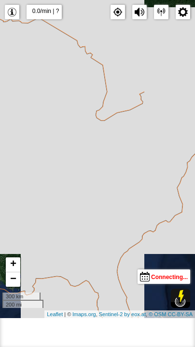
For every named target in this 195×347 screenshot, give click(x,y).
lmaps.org (84, 314)
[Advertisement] (97, 332)
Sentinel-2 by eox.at (122, 314)
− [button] (13, 279)
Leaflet (55, 314)
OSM (160, 314)
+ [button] (13, 264)
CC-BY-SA (180, 314)
